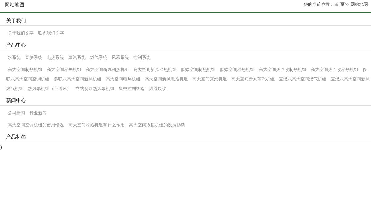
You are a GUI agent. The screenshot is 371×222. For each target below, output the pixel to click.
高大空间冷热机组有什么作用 (96, 125)
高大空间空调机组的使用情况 (36, 125)
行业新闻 (38, 113)
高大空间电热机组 (123, 79)
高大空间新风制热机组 (107, 69)
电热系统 (55, 57)
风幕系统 (120, 57)
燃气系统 (98, 57)
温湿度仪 (157, 88)
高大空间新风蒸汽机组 (253, 79)
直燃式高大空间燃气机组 (302, 79)
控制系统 (142, 57)
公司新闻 (16, 113)
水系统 (14, 57)
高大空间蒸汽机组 (209, 79)
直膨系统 (33, 57)
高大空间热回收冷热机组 (334, 69)
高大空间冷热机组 (64, 69)
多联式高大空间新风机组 (78, 79)
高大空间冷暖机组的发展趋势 (157, 125)
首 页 (340, 4)
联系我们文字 (51, 33)
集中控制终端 (132, 88)
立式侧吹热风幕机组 (94, 88)
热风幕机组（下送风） (49, 88)
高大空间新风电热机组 (166, 79)
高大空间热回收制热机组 (282, 69)
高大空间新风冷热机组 (155, 69)
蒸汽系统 (77, 57)
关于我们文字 (21, 33)
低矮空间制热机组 (198, 69)
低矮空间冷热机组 (237, 69)
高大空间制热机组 (25, 69)
